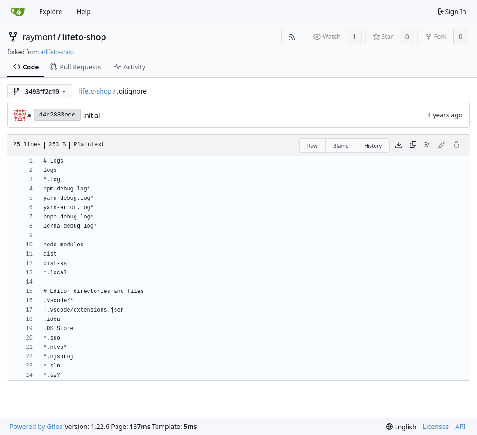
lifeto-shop (84, 36)
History (373, 145)
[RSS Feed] (292, 36)
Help (83, 11)
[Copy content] (413, 145)
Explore (50, 11)
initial (91, 115)
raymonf (38, 36)
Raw (312, 145)
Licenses (436, 426)
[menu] (401, 426)
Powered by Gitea (36, 426)
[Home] (18, 11)
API (460, 426)
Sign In (451, 11)
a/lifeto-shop (57, 52)
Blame (340, 145)
